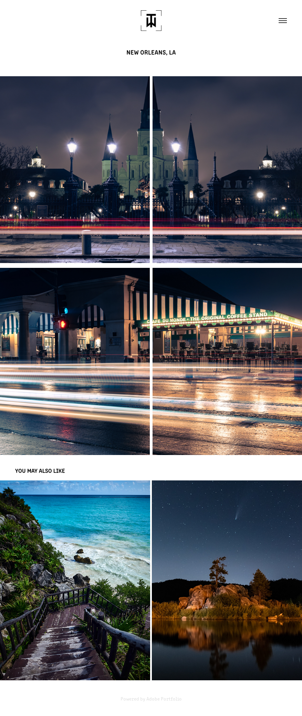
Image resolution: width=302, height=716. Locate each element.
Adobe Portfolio (164, 698)
